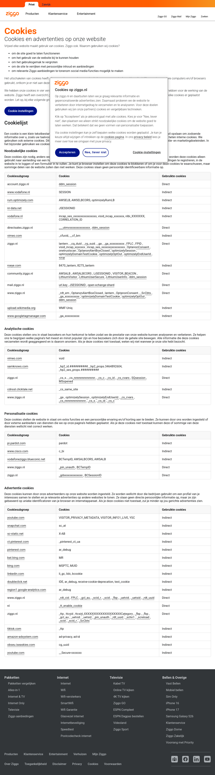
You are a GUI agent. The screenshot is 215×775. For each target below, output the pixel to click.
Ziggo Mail (176, 13)
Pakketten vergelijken (22, 683)
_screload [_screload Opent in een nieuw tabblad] (143, 617)
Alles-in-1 (14, 690)
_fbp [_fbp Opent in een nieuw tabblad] (115, 598)
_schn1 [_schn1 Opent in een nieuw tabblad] (130, 617)
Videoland (119, 723)
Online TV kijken (123, 690)
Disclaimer (59, 764)
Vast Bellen (173, 683)
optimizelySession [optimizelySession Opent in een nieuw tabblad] (124, 250)
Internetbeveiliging (73, 723)
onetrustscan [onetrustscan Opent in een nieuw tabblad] (68, 250)
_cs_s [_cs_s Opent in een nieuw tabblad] (63, 378)
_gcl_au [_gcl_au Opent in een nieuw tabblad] (85, 598)
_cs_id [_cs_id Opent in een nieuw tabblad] (110, 378)
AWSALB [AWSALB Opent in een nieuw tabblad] (65, 273)
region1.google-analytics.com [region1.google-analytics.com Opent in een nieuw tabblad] (26, 589)
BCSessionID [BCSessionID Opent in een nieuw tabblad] (93, 475)
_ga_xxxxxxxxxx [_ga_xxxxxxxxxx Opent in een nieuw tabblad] (114, 243)
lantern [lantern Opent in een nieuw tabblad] (64, 243)
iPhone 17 (172, 709)
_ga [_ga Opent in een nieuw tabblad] (99, 243)
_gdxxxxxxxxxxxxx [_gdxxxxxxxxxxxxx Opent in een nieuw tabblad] (71, 475)
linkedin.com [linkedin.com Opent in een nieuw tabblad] (15, 573)
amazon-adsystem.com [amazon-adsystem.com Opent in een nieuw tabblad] (22, 636)
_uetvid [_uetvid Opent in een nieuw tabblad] (125, 598)
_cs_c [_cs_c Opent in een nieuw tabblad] (101, 378)
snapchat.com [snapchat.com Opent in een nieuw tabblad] (16, 525)
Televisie (13, 709)
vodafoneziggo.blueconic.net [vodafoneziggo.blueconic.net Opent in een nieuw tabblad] (26, 459)
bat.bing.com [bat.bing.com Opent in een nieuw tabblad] (16, 557)
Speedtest (67, 729)
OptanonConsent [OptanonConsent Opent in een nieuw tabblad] (138, 247)
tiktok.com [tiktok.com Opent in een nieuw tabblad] (14, 628)
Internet (66, 683)
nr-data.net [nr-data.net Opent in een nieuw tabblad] (14, 208)
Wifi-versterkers (71, 696)
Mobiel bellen (174, 690)
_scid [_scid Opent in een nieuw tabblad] (107, 598)
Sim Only (171, 696)
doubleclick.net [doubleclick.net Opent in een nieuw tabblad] (17, 581)
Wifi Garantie (69, 709)
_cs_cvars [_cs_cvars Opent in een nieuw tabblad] (123, 378)
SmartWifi (67, 703)
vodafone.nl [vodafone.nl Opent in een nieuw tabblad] (15, 216)
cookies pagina (114, 137)
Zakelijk (46, 4)
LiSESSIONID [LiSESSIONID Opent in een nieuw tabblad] (102, 273)
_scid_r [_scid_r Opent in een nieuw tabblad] (97, 598)
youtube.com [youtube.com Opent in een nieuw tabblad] (15, 517)
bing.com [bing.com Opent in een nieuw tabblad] (13, 565)
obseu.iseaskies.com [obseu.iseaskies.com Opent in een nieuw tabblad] (21, 644)
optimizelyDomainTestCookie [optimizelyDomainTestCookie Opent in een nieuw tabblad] (78, 254)
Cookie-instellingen (20, 111)
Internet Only (16, 703)
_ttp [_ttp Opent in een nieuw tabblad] (62, 614)
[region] (109, 120)
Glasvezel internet (72, 716)
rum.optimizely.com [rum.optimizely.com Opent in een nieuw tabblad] (20, 200)
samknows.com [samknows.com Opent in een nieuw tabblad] (17, 366)
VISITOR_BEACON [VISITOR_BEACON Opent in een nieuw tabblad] (125, 273)
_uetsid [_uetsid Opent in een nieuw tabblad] (136, 598)
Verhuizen (80, 754)
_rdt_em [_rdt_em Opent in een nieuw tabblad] (64, 293)
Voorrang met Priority (179, 742)
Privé (31, 4)
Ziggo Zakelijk (175, 736)
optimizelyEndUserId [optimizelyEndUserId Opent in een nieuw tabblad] (138, 254)
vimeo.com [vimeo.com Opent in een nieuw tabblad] (14, 235)
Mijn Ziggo (99, 754)
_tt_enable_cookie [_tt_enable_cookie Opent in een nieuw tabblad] (70, 606)
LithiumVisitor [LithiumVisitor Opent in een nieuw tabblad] (68, 277)
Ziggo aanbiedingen (21, 716)
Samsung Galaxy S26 (179, 716)
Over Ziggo (11, 764)
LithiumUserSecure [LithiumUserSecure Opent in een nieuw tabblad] (92, 277)
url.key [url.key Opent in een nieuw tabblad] (63, 285)
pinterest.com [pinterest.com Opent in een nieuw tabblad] (16, 549)
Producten (11, 754)
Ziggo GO (162, 13)
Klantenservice (175, 723)
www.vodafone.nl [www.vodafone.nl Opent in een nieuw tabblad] (18, 192)
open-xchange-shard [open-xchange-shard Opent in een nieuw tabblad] (101, 285)
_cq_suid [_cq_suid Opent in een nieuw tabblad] (90, 243)
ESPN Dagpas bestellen (128, 716)
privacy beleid (143, 137)
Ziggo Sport (121, 729)
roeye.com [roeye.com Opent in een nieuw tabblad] (14, 265)
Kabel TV (119, 683)
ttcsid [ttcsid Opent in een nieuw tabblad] (70, 614)
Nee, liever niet (95, 152)
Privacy (77, 764)
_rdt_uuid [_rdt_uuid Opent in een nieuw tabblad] (148, 598)
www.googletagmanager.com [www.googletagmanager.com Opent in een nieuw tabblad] (26, 316)
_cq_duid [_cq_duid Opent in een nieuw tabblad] (76, 243)
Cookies (93, 764)
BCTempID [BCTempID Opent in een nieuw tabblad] (83, 467)
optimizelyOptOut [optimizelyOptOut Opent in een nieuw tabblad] (111, 254)
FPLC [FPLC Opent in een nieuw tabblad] (130, 243)
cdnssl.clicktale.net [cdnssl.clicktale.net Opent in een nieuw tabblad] (19, 389)
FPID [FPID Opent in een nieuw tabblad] (138, 243)
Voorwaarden (112, 764)
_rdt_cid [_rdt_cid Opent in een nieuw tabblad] (64, 598)
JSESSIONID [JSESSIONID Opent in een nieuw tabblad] (77, 285)
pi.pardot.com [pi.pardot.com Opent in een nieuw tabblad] (16, 443)
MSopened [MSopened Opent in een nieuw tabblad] (66, 381)
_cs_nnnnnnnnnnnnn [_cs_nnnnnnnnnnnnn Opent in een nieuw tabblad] (82, 378)
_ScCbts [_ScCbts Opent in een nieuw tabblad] (146, 293)
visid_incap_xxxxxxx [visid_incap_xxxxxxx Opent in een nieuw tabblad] (72, 247)
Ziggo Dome (174, 729)
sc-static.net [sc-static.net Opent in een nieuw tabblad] (15, 533)
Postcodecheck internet (76, 736)
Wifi (63, 690)
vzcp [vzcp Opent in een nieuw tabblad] (62, 257)
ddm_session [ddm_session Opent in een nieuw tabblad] (67, 184)
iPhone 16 (172, 703)
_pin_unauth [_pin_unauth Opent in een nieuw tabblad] (67, 467)
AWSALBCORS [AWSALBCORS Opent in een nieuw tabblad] (82, 273)
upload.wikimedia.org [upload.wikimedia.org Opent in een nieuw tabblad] (21, 308)
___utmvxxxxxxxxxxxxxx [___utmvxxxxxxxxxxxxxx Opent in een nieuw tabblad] (75, 227)
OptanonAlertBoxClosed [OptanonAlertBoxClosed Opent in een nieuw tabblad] (94, 250)
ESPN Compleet (123, 709)
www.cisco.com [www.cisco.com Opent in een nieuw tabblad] (17, 451)
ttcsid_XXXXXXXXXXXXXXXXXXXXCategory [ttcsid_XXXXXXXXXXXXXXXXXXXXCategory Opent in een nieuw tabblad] (104, 614)
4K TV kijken (121, 696)
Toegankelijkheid (35, 764)
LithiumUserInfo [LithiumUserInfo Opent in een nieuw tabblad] (117, 277)
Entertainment (58, 754)
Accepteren (67, 152)
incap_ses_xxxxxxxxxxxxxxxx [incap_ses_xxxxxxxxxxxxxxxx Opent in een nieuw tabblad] (106, 247)
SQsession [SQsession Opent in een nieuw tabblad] (138, 378)
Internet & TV (16, 696)
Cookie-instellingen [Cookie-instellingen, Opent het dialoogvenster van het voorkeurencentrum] (147, 152)
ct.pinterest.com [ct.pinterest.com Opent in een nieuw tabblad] (18, 541)
